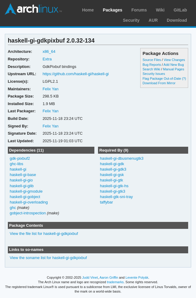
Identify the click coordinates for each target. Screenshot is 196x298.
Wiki (160, 10)
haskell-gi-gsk (112, 174)
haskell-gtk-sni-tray (116, 196)
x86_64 (49, 51)
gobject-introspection (28, 213)
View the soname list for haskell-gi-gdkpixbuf (48, 257)
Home (88, 10)
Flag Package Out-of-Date (162, 78)
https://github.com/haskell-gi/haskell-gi (76, 74)
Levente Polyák (136, 277)
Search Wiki (151, 69)
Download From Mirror (159, 83)
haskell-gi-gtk (111, 180)
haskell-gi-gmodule (26, 191)
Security (131, 20)
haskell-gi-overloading (29, 202)
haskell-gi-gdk (112, 164)
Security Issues (154, 73)
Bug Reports (152, 64)
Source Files (152, 60)
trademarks (115, 282)
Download (177, 20)
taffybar (106, 202)
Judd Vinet (90, 277)
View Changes (174, 60)
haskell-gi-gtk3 (112, 191)
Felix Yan (50, 89)
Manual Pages (173, 69)
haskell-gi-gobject (25, 196)
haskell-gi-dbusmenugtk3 (121, 158)
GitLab (180, 10)
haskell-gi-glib (21, 186)
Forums (139, 10)
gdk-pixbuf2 (20, 158)
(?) (184, 78)
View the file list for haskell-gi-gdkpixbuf (44, 233)
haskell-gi (18, 169)
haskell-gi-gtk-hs (114, 186)
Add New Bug (173, 64)
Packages (112, 10)
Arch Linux (33, 9)
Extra (47, 59)
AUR (153, 20)
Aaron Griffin (109, 277)
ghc (13, 207)
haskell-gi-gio (21, 180)
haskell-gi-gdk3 (113, 169)
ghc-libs (16, 164)
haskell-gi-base (23, 174)
